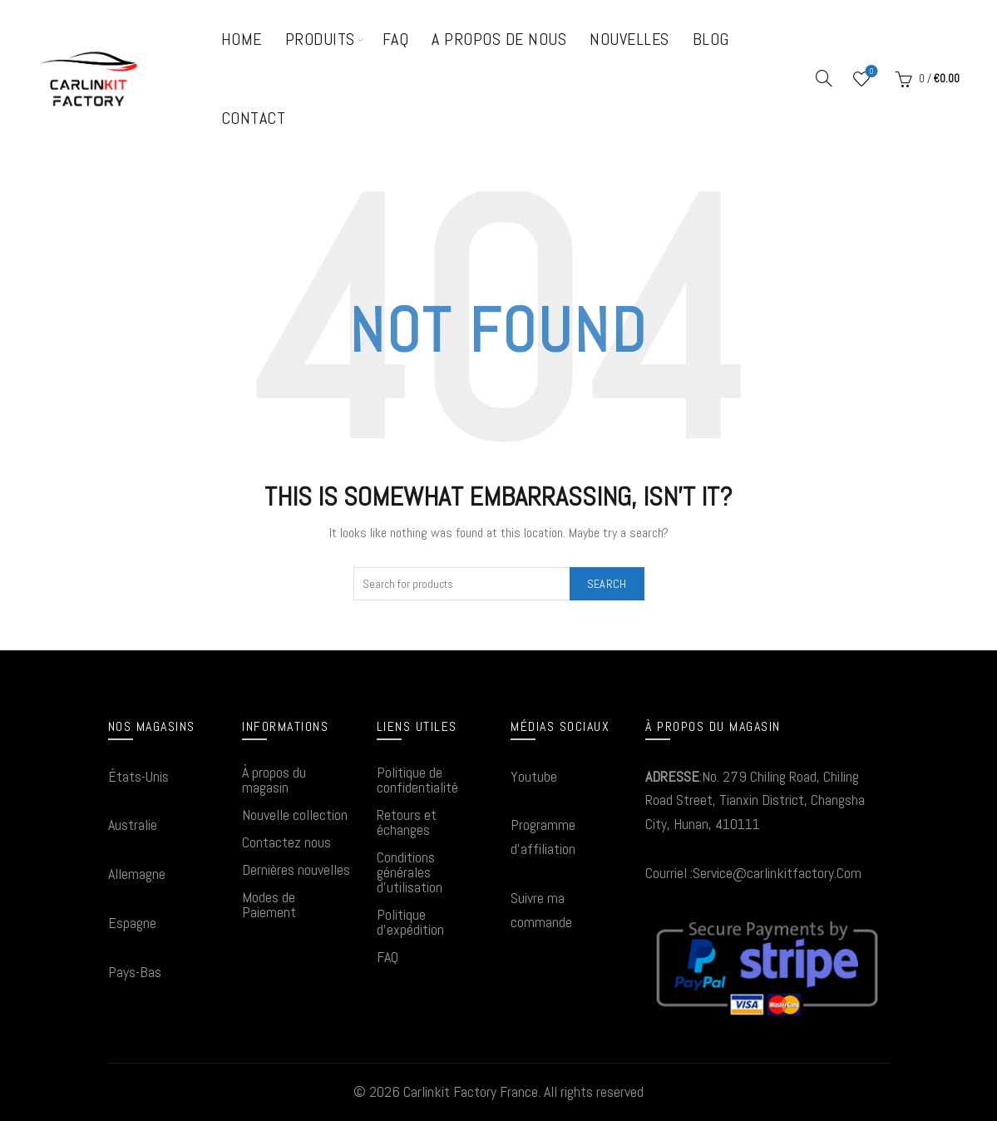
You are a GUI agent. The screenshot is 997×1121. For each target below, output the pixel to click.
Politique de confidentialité (417, 780)
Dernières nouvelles (296, 869)
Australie (132, 824)
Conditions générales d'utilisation (409, 871)
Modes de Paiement (269, 904)
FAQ (396, 39)
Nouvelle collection (295, 814)
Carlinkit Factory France (470, 1091)
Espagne (132, 922)
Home (241, 39)
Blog (711, 39)
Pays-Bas (134, 971)
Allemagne (136, 873)
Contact (253, 118)
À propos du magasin (274, 780)
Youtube (534, 776)
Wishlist (870, 72)
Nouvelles (629, 39)
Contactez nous (286, 842)
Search (607, 583)
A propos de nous (499, 39)
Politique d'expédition (410, 922)
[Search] (824, 78)
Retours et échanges (407, 822)
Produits (320, 39)
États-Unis (138, 776)
